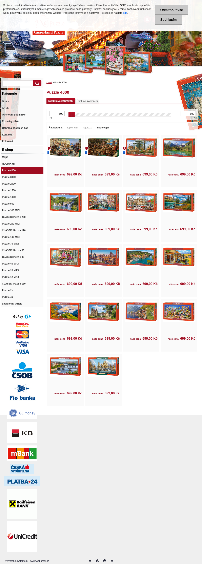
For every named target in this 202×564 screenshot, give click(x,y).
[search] (37, 83)
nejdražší (88, 127)
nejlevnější (72, 127)
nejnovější (103, 127)
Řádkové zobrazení (87, 101)
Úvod (49, 82)
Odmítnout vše (171, 10)
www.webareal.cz (39, 561)
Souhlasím (168, 19)
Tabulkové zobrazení (60, 100)
